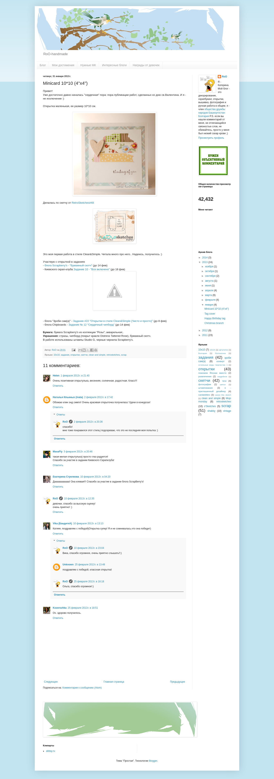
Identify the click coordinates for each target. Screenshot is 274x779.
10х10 (57, 355)
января (209, 304)
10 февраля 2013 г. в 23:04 (89, 548)
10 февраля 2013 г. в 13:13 (88, 523)
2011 (205, 335)
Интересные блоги (114, 65)
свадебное (222, 376)
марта (209, 295)
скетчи (84, 355)
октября (210, 271)
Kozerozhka (59, 607)
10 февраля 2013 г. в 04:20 (95, 476)
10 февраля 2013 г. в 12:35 (79, 498)
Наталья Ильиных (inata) (68, 397)
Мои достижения (63, 65)
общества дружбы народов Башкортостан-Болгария (212, 113)
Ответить (58, 385)
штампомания (205, 388)
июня (208, 285)
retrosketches (113, 355)
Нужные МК (88, 65)
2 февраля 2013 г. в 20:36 (88, 421)
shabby (212, 411)
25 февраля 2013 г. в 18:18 (89, 581)
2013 (205, 262)
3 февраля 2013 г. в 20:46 (78, 451)
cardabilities (204, 395)
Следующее (51, 681)
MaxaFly (57, 451)
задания (65, 355)
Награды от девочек (146, 65)
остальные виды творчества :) (213, 365)
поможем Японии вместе (212, 373)
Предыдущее (177, 681)
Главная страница (114, 681)
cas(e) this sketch (223, 395)
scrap (123, 355)
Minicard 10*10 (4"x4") (216, 308)
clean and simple (97, 355)
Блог (43, 65)
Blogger (153, 760)
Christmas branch (214, 323)
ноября (209, 266)
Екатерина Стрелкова (66, 476)
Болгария (202, 353)
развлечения (204, 376)
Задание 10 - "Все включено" (92, 269)
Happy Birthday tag (214, 318)
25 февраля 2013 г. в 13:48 (90, 564)
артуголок (223, 350)
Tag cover (209, 313)
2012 (205, 330)
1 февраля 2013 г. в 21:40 (75, 375)
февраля (210, 299)
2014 (205, 257)
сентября (210, 276)
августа (209, 280)
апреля (209, 290)
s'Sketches (210, 406)
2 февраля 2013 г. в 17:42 (98, 397)
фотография (204, 384)
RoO (65, 421)
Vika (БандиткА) (62, 523)
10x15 (212, 350)
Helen (56, 375)
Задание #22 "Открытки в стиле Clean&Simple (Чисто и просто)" (113, 321)
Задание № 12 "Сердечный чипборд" (91, 324)
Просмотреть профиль (211, 137)
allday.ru (50, 751)
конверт (221, 361)
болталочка (220, 353)
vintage (227, 411)
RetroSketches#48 (83, 202)
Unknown (68, 564)
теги (224, 381)
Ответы (60, 414)
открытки (75, 355)
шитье (223, 384)
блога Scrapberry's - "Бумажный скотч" (68, 265)
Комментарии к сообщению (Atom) (82, 687)
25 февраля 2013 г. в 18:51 (83, 607)
